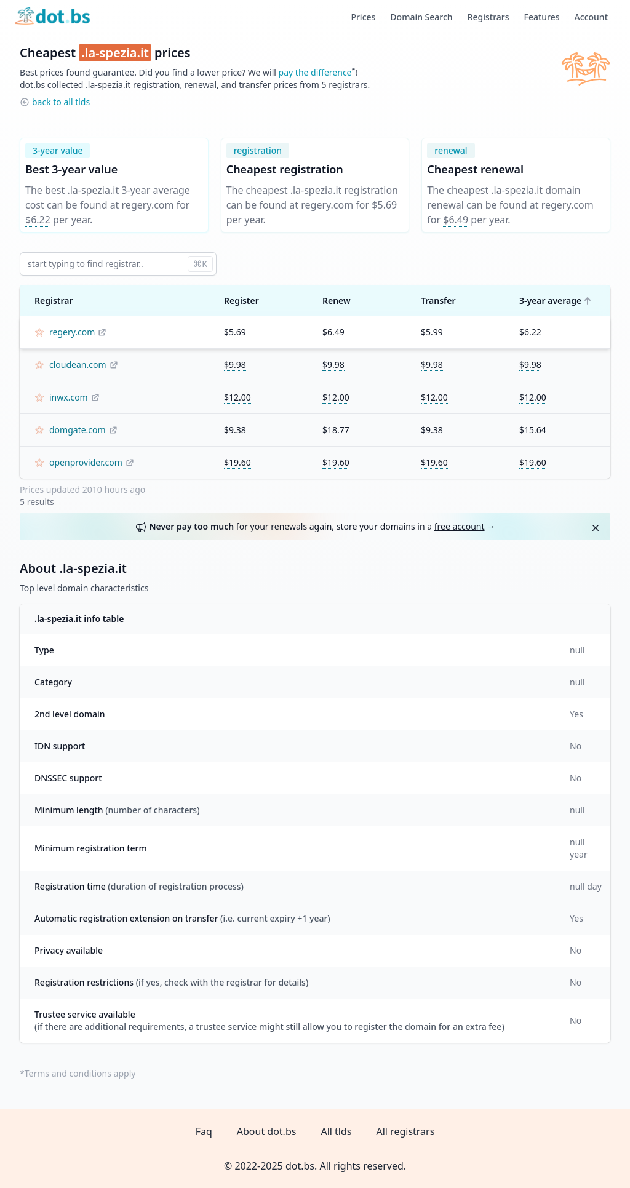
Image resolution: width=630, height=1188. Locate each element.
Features (542, 17)
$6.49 (455, 219)
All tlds (336, 1131)
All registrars (405, 1131)
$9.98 (235, 364)
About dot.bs (267, 1131)
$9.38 (235, 430)
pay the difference (315, 72)
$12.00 (237, 397)
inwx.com (68, 397)
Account (591, 17)
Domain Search (421, 17)
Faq (204, 1131)
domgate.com (77, 430)
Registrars (488, 17)
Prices (363, 17)
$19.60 (237, 462)
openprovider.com (85, 462)
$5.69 (384, 205)
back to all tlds (61, 102)
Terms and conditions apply (80, 1073)
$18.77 (335, 430)
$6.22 (37, 219)
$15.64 (532, 430)
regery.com (148, 205)
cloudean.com (77, 364)
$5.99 (432, 332)
